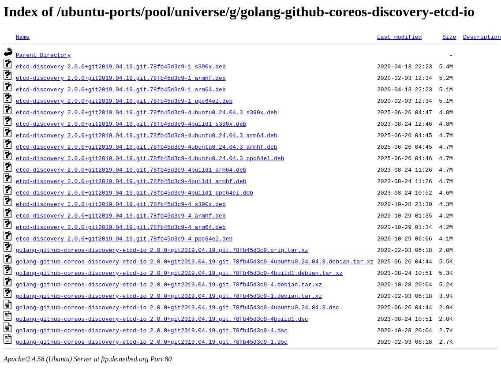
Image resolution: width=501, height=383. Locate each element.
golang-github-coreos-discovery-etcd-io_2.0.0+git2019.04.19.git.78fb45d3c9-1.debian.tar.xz (169, 296)
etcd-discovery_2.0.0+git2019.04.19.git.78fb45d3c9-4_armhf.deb (121, 215)
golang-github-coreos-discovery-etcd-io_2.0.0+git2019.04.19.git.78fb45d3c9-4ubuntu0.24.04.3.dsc (177, 307)
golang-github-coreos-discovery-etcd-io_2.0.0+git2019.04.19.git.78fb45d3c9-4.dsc (152, 330)
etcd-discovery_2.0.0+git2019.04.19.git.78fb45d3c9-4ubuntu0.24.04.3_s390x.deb (146, 112)
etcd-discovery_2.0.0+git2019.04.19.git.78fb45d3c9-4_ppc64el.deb (124, 238)
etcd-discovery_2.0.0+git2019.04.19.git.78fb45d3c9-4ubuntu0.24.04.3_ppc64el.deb (150, 158)
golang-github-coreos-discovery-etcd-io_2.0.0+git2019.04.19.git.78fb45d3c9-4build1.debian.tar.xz (179, 273)
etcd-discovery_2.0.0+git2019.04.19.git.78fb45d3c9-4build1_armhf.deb (131, 181)
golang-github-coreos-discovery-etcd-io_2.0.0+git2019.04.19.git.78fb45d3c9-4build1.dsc (162, 319)
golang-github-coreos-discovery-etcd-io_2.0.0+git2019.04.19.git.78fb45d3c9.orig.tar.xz (162, 250)
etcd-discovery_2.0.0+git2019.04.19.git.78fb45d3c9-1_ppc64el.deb (124, 101)
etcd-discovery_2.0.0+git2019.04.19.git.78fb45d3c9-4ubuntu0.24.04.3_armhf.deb (146, 146)
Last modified (399, 37)
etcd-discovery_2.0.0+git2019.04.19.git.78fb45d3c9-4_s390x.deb (121, 204)
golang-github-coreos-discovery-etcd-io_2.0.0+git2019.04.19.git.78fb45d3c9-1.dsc (152, 341)
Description (482, 37)
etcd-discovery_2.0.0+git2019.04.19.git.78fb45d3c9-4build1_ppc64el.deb (134, 192)
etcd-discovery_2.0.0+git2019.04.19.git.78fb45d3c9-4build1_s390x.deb (131, 124)
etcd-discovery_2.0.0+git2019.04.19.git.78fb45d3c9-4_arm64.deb (121, 227)
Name (23, 37)
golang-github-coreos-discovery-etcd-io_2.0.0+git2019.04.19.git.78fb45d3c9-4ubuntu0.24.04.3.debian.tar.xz (195, 261)
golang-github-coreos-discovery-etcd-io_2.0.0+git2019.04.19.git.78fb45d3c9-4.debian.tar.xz (169, 284)
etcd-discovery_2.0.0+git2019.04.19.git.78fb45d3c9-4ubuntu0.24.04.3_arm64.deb (146, 135)
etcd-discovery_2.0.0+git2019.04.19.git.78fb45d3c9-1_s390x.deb (121, 66)
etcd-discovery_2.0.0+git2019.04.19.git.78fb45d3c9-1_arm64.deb (121, 89)
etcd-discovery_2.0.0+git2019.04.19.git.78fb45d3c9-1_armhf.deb (121, 78)
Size (449, 37)
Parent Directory (43, 55)
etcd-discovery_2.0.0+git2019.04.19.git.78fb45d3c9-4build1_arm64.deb (131, 169)
